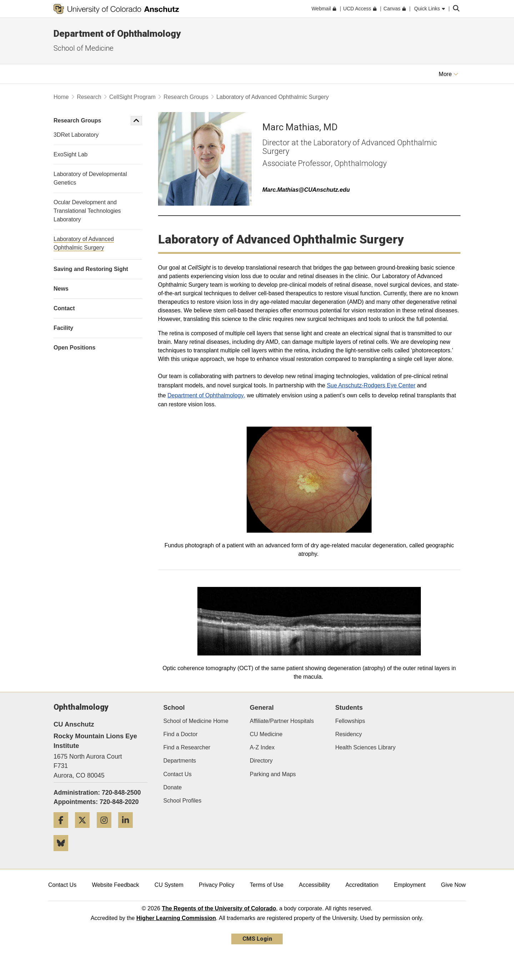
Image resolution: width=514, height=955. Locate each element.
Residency (348, 734)
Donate (172, 787)
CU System (169, 885)
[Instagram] (107, 831)
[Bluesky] (64, 854)
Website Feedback (115, 885)
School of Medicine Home (195, 721)
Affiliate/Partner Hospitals (282, 721)
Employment (409, 885)
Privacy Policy (217, 885)
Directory (261, 761)
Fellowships (350, 721)
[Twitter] (85, 831)
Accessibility (314, 885)
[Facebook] (64, 831)
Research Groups (185, 97)
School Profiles (182, 801)
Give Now (453, 885)
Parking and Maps (273, 774)
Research (89, 97)
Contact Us (177, 774)
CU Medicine (266, 734)
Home (61, 97)
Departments (179, 761)
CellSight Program (132, 97)
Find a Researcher (187, 747)
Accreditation (362, 885)
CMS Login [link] (257, 938)
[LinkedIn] (128, 831)
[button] (136, 120)
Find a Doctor (180, 734)
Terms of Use (266, 885)
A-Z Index (262, 747)
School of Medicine (84, 48)
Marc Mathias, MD (300, 127)
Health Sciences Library (365, 747)
